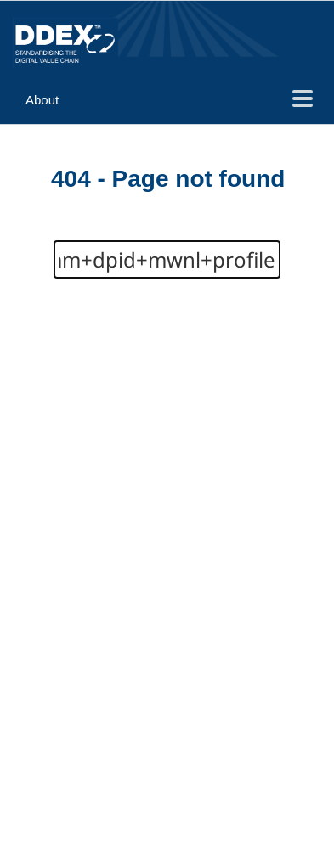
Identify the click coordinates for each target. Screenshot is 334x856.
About (42, 100)
